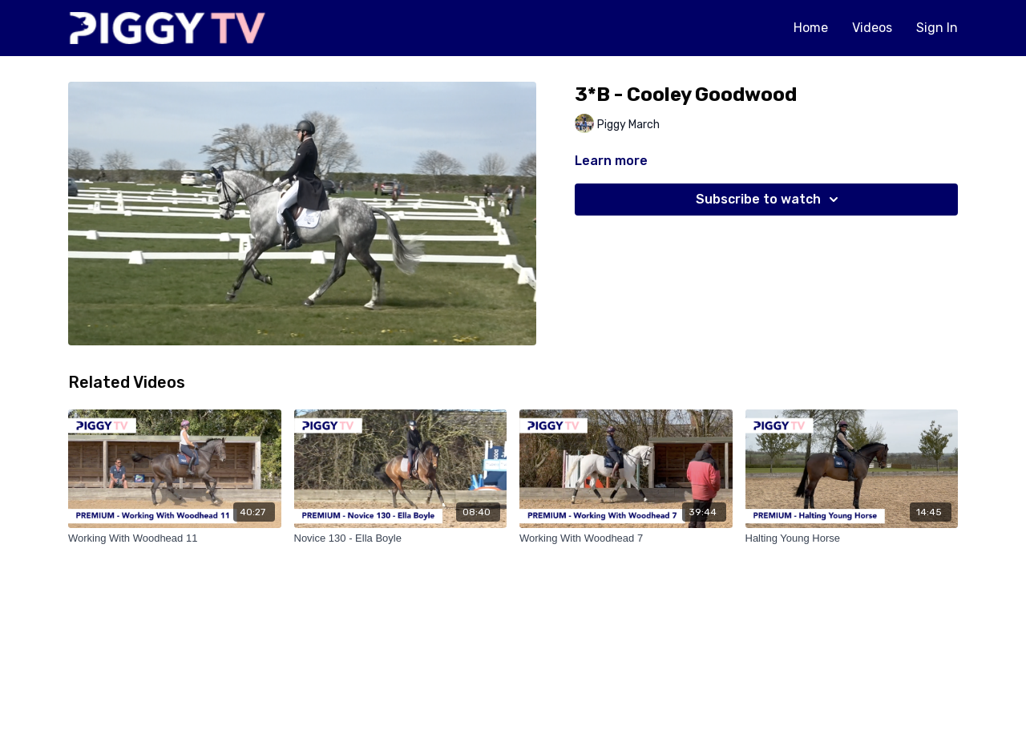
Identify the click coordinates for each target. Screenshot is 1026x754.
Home (811, 27)
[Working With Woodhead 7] (626, 538)
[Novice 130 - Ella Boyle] (400, 538)
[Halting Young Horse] (852, 538)
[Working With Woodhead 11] (174, 538)
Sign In (937, 27)
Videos (872, 27)
